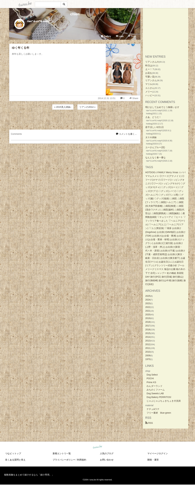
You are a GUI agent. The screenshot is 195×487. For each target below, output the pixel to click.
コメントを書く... (126, 134)
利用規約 (81, 459)
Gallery (106, 36)
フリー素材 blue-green (159, 412)
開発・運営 (153, 459)
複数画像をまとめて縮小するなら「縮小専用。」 (29, 474)
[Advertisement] (74, 119)
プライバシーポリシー (64, 459)
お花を (148, 73)
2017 (147, 325)
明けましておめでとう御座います (162, 107)
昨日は (148, 65)
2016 (147, 329)
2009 (147, 355)
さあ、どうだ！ (153, 117)
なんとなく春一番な (155, 157)
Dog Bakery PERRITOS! (159, 397)
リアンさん (151, 80)
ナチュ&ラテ (153, 409)
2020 (147, 314)
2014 (147, 337)
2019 (147, 318)
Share (132, 36)
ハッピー (149, 95)
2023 (147, 303)
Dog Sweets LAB (155, 393)
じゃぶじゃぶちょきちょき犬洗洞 (164, 401)
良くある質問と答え (15, 459)
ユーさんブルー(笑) (155, 147)
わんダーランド (154, 386)
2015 (147, 333)
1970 (147, 359)
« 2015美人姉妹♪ (62, 107)
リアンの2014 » (87, 107)
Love (120, 36)
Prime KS (151, 382)
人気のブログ (107, 453)
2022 (147, 307)
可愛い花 (149, 76)
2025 (147, 296)
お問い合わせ (107, 459)
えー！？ (149, 69)
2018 (147, 322)
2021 (147, 310)
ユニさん (149, 88)
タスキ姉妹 (151, 137)
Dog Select (152, 374)
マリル (148, 84)
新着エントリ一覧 (62, 453)
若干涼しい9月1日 (154, 127)
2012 (147, 344)
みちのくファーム (156, 389)
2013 (147, 340)
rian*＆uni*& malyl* (39, 21)
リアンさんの (152, 62)
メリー (148, 91)
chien (74, 14)
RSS (149, 423)
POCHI (150, 378)
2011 (147, 348)
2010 (147, 351)
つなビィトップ (13, 453)
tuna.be (97, 447)
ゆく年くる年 (20, 47)
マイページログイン (157, 453)
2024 (147, 299)
